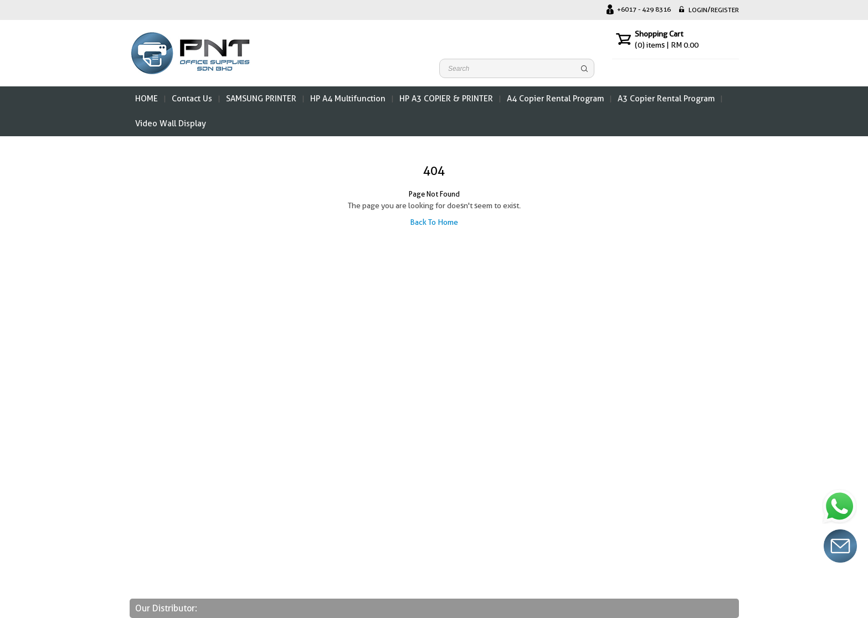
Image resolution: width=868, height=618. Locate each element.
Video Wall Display (170, 123)
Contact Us (192, 99)
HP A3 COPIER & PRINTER (446, 99)
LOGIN (698, 10)
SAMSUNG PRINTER (261, 99)
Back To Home (434, 222)
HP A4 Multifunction (348, 99)
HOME (146, 99)
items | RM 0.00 (666, 44)
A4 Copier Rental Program (555, 99)
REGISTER (725, 10)
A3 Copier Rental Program (666, 99)
